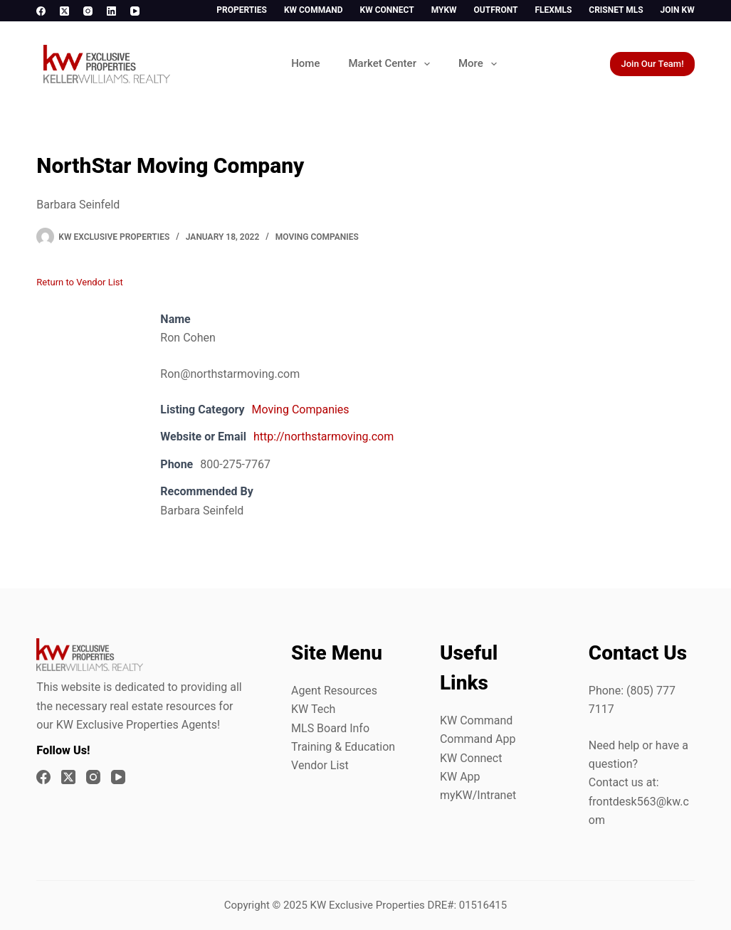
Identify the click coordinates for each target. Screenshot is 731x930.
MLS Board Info (330, 728)
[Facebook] (41, 11)
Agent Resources (334, 690)
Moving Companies (317, 237)
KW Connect (387, 10)
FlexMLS (553, 10)
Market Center (391, 64)
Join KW (678, 10)
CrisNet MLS (616, 10)
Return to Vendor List (79, 282)
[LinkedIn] (111, 11)
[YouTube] (135, 11)
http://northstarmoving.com (323, 436)
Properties (241, 10)
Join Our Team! (652, 63)
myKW (444, 10)
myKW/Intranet (478, 795)
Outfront (496, 10)
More (480, 64)
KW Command (313, 10)
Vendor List (320, 765)
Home (305, 63)
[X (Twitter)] (64, 11)
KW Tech (313, 709)
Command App (478, 739)
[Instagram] (88, 11)
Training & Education (343, 747)
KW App (460, 776)
